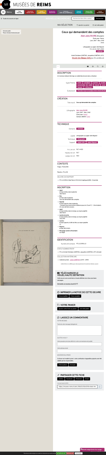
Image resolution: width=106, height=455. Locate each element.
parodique (87, 83)
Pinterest (79, 379)
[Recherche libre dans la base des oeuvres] (83, 18)
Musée (41, 12)
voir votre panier (98, 25)
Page (19, 12)
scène (79, 83)
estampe (99, 51)
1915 (88, 117)
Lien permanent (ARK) (62, 383)
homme (95, 83)
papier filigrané (92, 142)
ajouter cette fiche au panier (68, 309)
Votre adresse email (62, 348)
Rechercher (100, 18)
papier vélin (81, 142)
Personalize (79, 453)
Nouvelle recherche (58, 18)
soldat (90, 85)
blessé (97, 85)
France (85, 115)
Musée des (30, 12)
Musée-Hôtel (88, 12)
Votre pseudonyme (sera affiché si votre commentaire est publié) (74, 341)
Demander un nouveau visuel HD (66, 284)
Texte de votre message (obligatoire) (67, 324)
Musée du (66, 12)
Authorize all (61, 453)
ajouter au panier (83, 25)
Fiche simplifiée (63, 296)
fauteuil (80, 87)
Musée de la (52, 12)
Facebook (69, 379)
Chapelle (78, 12)
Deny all (70, 453)
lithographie (81, 139)
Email (87, 379)
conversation (81, 85)
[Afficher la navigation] (3, 12)
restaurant (88, 87)
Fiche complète (75, 296)
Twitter (61, 379)
